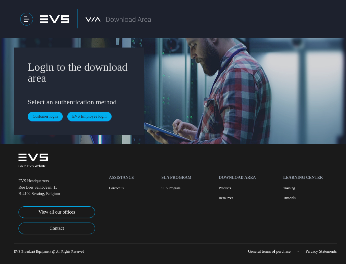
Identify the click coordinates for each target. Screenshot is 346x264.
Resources (226, 198)
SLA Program (177, 177)
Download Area (237, 177)
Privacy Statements (321, 251)
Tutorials (289, 198)
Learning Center (303, 177)
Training (289, 188)
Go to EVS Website (32, 166)
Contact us (116, 188)
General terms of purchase (269, 251)
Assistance (121, 177)
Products (225, 188)
